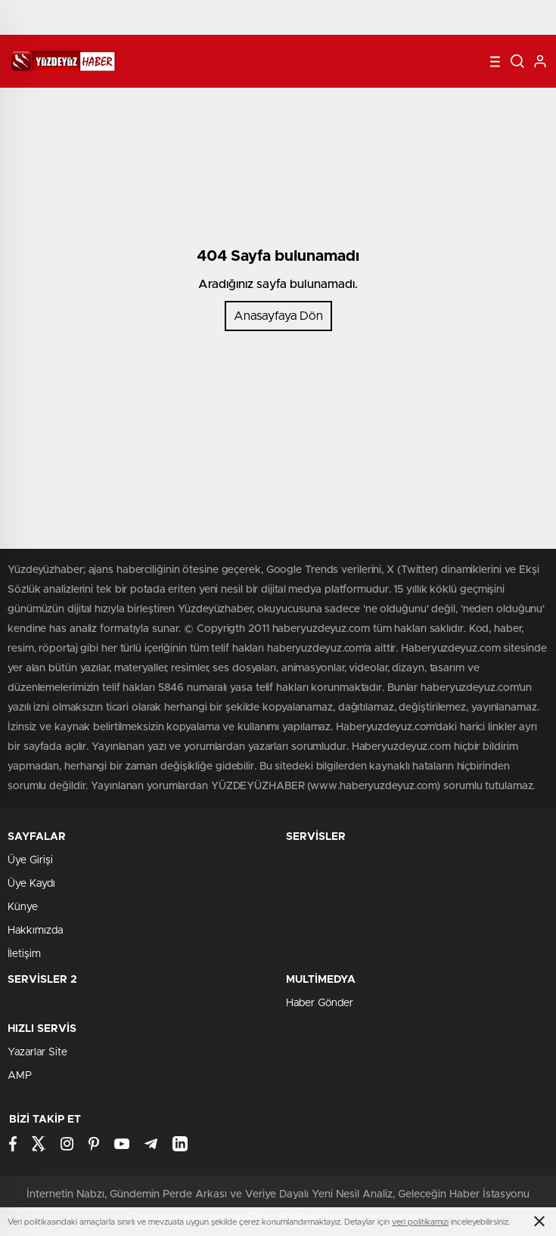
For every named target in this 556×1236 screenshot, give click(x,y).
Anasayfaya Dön (278, 316)
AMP (20, 1075)
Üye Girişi (30, 860)
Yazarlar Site (37, 1052)
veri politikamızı (420, 1222)
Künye (23, 907)
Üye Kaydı (31, 883)
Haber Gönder (319, 1003)
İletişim (24, 954)
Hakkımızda (35, 930)
